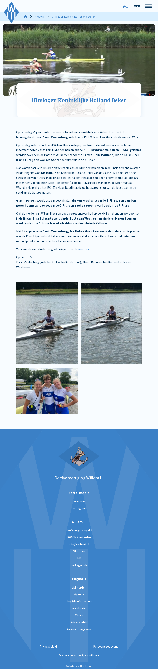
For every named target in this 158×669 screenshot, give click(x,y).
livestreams (85, 249)
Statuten (79, 551)
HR (79, 558)
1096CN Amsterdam (79, 537)
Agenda (79, 594)
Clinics (79, 615)
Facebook (79, 501)
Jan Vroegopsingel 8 (79, 530)
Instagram (79, 508)
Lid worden (79, 587)
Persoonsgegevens (79, 629)
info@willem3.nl (79, 544)
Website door (79, 665)
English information (79, 601)
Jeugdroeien (79, 608)
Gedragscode (79, 565)
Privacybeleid (79, 622)
